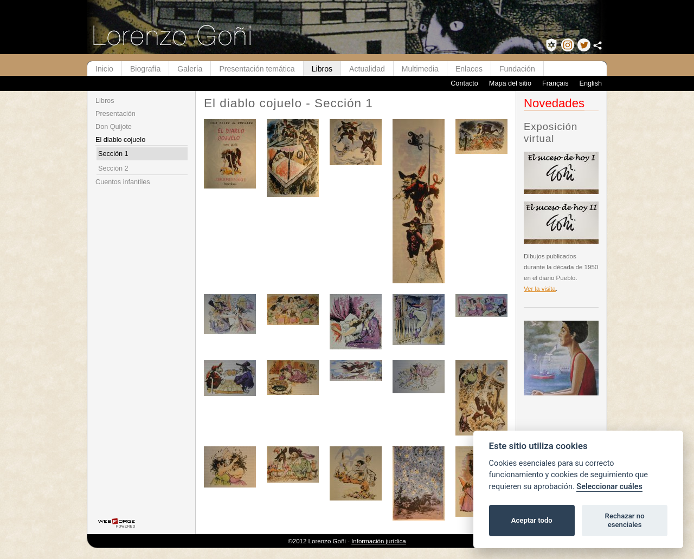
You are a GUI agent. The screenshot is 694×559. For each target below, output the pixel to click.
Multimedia (420, 68)
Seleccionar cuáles (609, 486)
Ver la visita (540, 288)
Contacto (464, 83)
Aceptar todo (531, 520)
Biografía (145, 68)
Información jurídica (378, 541)
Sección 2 (113, 168)
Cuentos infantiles (122, 182)
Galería (189, 68)
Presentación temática (256, 68)
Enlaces (469, 68)
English (590, 83)
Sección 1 (113, 154)
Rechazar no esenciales (625, 520)
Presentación (115, 114)
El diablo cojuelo (120, 140)
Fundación (517, 68)
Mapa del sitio (510, 83)
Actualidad (367, 68)
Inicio (104, 68)
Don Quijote (113, 127)
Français (555, 83)
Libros (322, 68)
